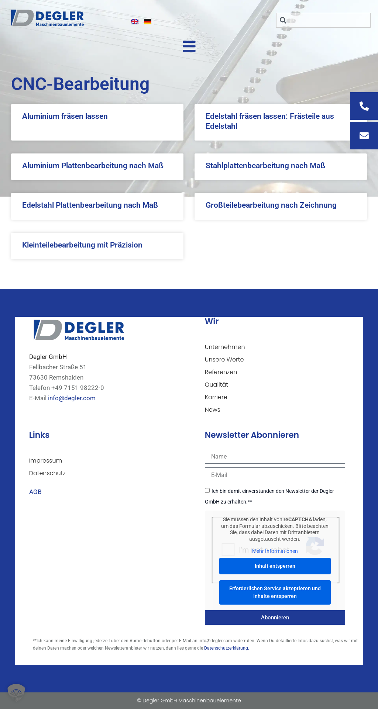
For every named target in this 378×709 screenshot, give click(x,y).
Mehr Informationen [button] (275, 551)
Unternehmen (225, 347)
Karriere (216, 397)
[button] (16, 693)
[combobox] (323, 20)
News (212, 409)
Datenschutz (47, 473)
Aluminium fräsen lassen (65, 116)
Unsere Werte (224, 359)
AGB (35, 491)
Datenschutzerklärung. (226, 648)
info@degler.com (72, 398)
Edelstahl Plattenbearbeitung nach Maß (90, 205)
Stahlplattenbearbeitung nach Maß (265, 165)
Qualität (216, 384)
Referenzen (221, 372)
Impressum (45, 460)
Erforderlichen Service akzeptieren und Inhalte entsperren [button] (275, 592)
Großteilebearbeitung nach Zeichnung (271, 205)
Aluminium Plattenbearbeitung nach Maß (93, 165)
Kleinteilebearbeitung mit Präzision (82, 245)
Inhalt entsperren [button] (275, 565)
